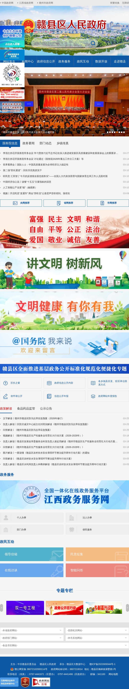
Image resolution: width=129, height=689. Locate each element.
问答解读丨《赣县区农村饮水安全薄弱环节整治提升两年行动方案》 (38, 458)
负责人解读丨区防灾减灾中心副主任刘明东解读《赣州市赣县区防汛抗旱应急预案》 (46, 424)
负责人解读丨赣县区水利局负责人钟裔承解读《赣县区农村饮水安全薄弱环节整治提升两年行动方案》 (55, 464)
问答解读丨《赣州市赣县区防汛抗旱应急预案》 (27, 429)
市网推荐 (112, 202)
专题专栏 (64, 590)
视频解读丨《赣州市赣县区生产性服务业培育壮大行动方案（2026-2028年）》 (43, 435)
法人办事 (87, 517)
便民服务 (87, 529)
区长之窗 (15, 382)
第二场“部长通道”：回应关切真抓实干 (22, 170)
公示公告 (46, 408)
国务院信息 (10, 143)
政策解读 (6, 408)
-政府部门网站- (9, 637)
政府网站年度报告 (107, 395)
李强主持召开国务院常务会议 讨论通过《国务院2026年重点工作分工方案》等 (43, 158)
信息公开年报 (61, 395)
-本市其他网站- (75, 637)
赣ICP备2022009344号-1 (102, 663)
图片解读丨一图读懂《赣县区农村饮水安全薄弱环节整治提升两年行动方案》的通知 (46, 452)
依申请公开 (16, 395)
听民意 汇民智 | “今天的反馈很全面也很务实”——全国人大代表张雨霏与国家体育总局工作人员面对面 (55, 175)
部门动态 (46, 143)
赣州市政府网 (46, 3)
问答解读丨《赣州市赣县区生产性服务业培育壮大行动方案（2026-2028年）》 (43, 446)
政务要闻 (29, 143)
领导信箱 (11, 554)
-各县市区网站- (9, 645)
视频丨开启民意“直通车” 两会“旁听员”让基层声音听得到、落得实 (36, 193)
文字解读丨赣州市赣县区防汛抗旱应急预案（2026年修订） (33, 418)
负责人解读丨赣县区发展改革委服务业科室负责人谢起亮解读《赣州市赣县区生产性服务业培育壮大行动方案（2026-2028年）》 (61, 441)
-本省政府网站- (9, 630)
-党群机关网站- (75, 630)
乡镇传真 (63, 143)
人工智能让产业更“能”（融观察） (20, 187)
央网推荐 (25, 202)
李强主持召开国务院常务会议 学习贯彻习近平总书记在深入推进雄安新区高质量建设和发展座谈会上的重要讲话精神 (61, 152)
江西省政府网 (26, 3)
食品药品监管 (26, 408)
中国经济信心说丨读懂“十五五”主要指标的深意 (27, 181)
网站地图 (113, 673)
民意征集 (76, 554)
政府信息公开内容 (63, 382)
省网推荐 (68, 202)
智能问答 (76, 570)
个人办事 (21, 517)
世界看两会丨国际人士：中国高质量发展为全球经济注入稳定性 (35, 164)
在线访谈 (11, 570)
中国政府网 (7, 3)
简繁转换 (114, 3)
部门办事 (21, 529)
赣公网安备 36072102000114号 (31, 668)
